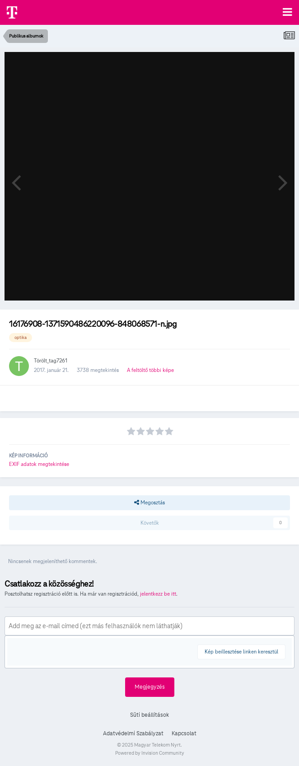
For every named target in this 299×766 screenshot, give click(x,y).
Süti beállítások (149, 715)
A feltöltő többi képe (150, 370)
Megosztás (149, 502)
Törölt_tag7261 (50, 360)
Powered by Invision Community (149, 753)
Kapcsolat (184, 733)
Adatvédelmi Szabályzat (133, 733)
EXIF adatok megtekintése (39, 464)
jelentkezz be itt (158, 593)
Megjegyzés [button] (150, 687)
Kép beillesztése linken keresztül (241, 651)
